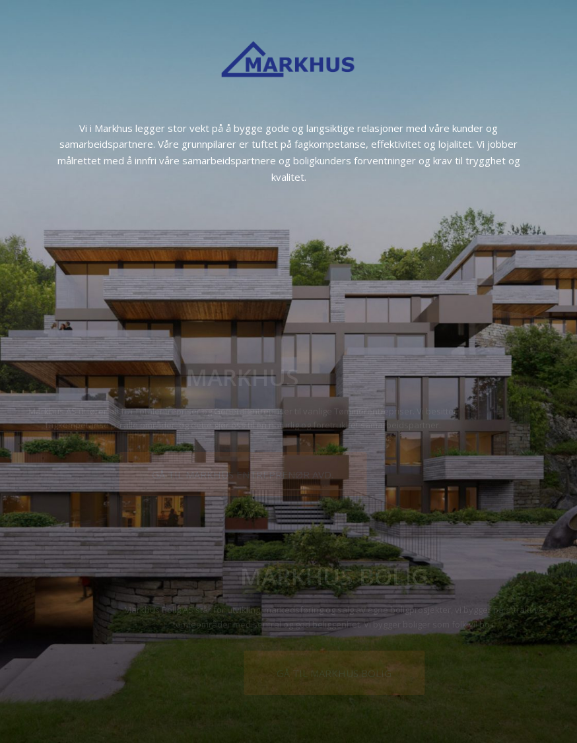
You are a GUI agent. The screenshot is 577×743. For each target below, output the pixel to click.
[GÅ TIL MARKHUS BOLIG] (296, 673)
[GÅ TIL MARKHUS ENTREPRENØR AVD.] (289, 474)
